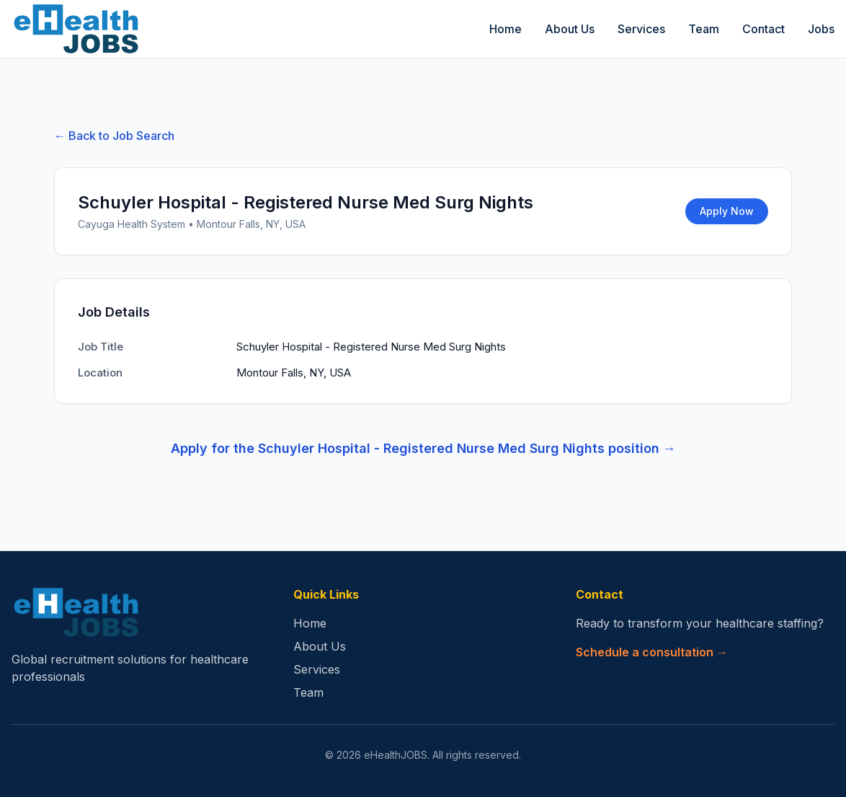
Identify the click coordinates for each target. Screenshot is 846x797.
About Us (570, 29)
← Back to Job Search (114, 135)
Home (505, 29)
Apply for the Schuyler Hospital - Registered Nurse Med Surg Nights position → (423, 448)
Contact (763, 29)
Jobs (821, 29)
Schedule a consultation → (652, 652)
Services (641, 29)
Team (703, 29)
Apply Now (727, 211)
